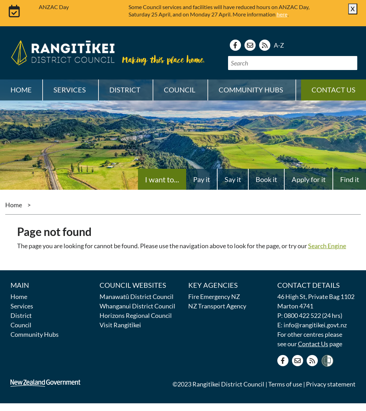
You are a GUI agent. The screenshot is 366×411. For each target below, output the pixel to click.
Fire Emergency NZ (214, 296)
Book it (266, 179)
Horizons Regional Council (136, 315)
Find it (349, 179)
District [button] (124, 89)
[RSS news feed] (264, 45)
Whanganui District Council (137, 306)
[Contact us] (250, 45)
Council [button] (179, 89)
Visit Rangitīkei (120, 325)
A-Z (279, 45)
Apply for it (308, 179)
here (282, 14)
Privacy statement (331, 384)
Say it (233, 179)
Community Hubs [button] (251, 89)
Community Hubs (34, 334)
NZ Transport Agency (217, 306)
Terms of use (285, 384)
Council (20, 325)
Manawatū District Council (137, 296)
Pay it (201, 179)
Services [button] (69, 89)
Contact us (334, 89)
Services (21, 306)
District (21, 315)
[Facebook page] (235, 45)
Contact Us (313, 344)
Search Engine (327, 246)
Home (21, 89)
